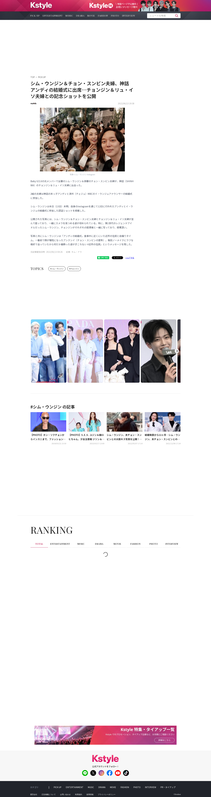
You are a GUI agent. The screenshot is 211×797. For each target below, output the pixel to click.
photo (115, 15)
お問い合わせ (65, 794)
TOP (32, 77)
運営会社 (33, 794)
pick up (35, 15)
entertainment (53, 15)
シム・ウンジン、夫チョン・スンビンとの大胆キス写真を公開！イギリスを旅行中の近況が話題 (124, 437)
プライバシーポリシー (106, 794)
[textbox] (164, 15)
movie (91, 15)
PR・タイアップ (168, 787)
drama (80, 15)
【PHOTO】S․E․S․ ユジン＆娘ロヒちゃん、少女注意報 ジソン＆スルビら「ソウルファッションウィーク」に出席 (86, 437)
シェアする (129, 257)
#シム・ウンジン (57, 268)
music (69, 15)
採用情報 (89, 794)
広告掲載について (49, 794)
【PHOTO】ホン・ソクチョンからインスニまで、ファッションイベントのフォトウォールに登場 (47, 437)
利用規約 (78, 794)
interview (128, 15)
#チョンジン (74, 268)
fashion (103, 15)
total (39, 544)
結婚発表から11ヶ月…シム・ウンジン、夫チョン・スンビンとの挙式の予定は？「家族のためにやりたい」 (162, 437)
